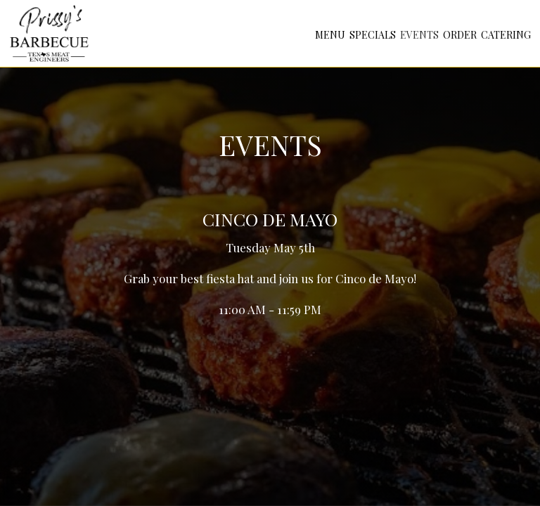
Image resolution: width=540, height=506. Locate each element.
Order (460, 34)
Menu (330, 34)
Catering (506, 34)
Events (419, 34)
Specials (372, 34)
